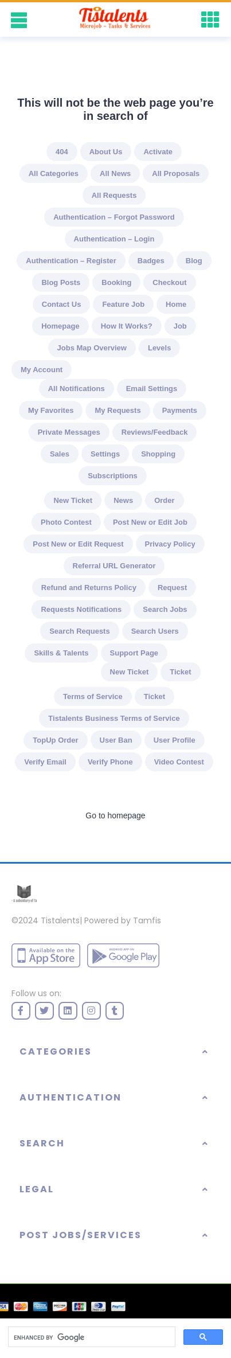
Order (164, 500)
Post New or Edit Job (150, 522)
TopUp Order (55, 740)
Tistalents (60, 920)
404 (62, 151)
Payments (179, 410)
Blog (194, 260)
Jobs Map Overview (92, 348)
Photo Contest (66, 522)
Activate (158, 151)
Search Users (155, 631)
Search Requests (79, 631)
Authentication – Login (114, 239)
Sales (59, 454)
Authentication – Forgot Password (114, 217)
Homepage (60, 326)
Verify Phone (110, 762)
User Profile (174, 740)
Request (172, 587)
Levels (159, 348)
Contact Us (61, 304)
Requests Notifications (81, 609)
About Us (106, 151)
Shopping (158, 454)
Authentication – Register (71, 260)
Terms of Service (93, 696)
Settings (105, 454)
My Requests (117, 410)
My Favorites (50, 410)
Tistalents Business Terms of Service (113, 718)
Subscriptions (113, 475)
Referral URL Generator (114, 565)
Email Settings (152, 388)
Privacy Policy (170, 544)
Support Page (134, 653)
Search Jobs (165, 609)
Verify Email (45, 762)
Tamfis (147, 920)
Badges (151, 260)
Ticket (180, 672)
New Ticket (72, 500)
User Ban (116, 740)
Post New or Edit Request (78, 544)
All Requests (114, 195)
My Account (41, 369)
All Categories (54, 173)
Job (180, 326)
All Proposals (175, 173)
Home (176, 304)
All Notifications (76, 388)
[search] (90, 1337)
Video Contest (179, 762)
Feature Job (123, 304)
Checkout (169, 282)
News (123, 500)
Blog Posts (60, 282)
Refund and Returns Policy (88, 587)
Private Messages (69, 432)
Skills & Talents (61, 653)
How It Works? (126, 326)
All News (115, 173)
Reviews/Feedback (155, 432)
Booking (116, 282)
